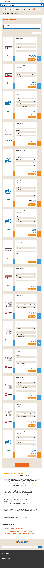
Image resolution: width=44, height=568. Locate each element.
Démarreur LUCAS (20, 93)
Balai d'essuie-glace (26, 534)
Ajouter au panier (32, 59)
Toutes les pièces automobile (9, 555)
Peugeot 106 (29, 476)
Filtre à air (20, 528)
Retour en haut (22, 465)
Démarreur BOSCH (20, 123)
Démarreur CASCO (20, 38)
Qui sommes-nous (6, 558)
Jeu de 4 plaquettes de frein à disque (19, 531)
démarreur (14, 475)
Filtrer (8, 25)
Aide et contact (6, 553)
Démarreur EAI (19, 295)
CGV (3, 563)
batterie (38, 511)
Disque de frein (10, 534)
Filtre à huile (9, 528)
